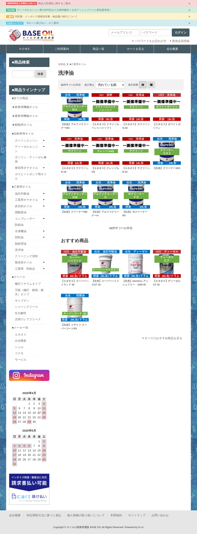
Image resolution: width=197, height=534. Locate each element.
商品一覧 (98, 48)
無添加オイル (23, 262)
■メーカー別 (20, 327)
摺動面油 (20, 212)
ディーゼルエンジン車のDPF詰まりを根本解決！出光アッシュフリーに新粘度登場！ (64, 9)
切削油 (19, 237)
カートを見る (135, 48)
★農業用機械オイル (25, 115)
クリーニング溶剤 (26, 256)
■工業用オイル (78, 64)
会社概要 (172, 48)
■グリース (18, 277)
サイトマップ (136, 515)
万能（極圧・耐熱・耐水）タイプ (29, 292)
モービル (20, 359)
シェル (19, 347)
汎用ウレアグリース (28, 319)
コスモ (19, 353)
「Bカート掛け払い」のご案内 (42, 23)
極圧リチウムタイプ (28, 283)
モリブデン (22, 300)
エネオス (20, 334)
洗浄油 (19, 249)
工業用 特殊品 (25, 268)
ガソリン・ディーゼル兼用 (31, 159)
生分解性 (20, 313)
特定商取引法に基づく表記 (44, 515)
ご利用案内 (61, 48)
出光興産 (20, 340)
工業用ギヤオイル (26, 199)
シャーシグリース (26, 306)
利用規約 (116, 515)
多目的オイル (23, 206)
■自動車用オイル (23, 133)
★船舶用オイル (22, 124)
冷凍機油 (20, 231)
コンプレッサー (25, 218)
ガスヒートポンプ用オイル (31, 176)
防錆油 (19, 224)
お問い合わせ (160, 515)
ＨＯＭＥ (24, 48)
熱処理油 (20, 243)
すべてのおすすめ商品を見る (163, 338)
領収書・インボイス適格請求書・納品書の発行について (46, 16)
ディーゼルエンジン (26, 149)
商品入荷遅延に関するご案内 (54, 3)
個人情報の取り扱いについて (86, 515)
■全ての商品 (20, 98)
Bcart (141, 527)
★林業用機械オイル (25, 107)
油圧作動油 (22, 193)
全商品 (62, 64)
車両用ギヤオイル (26, 167)
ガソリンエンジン (26, 140)
